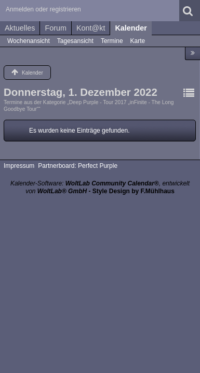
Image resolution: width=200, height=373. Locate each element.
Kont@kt (90, 28)
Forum (55, 28)
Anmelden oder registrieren (43, 9)
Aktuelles (20, 28)
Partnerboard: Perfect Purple (77, 165)
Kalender (131, 28)
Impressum (19, 165)
